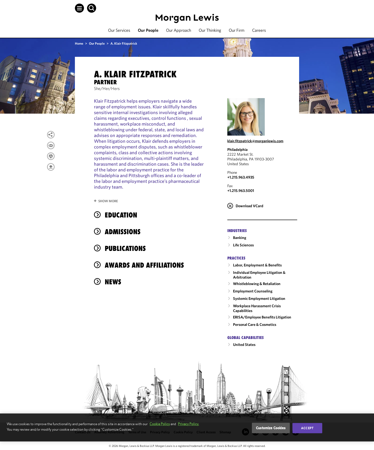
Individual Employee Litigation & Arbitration (259, 275)
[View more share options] (51, 135)
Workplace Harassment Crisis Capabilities (257, 308)
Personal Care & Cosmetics (254, 324)
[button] (79, 8)
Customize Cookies (271, 428)
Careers (259, 30)
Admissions (122, 231)
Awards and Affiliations (144, 265)
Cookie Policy (160, 424)
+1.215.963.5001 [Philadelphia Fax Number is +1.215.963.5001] (240, 190)
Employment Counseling (252, 291)
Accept (307, 428)
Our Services (119, 30)
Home (79, 43)
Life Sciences (243, 245)
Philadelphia (237, 149)
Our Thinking (210, 30)
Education (121, 215)
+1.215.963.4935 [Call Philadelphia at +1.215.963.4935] (240, 177)
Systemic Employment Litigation (259, 298)
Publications (125, 248)
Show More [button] (108, 201)
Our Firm (236, 30)
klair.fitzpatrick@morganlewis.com (255, 140)
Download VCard (249, 205)
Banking (239, 237)
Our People (148, 30)
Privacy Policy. (188, 424)
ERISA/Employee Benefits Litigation (262, 317)
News (113, 282)
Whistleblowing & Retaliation (256, 283)
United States (244, 344)
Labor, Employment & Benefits (257, 265)
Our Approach (178, 30)
